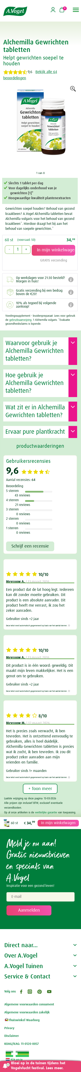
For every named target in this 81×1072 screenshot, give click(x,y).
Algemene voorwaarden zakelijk (27, 1012)
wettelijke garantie (46, 812)
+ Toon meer (40, 788)
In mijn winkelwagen (58, 823)
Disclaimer (11, 1036)
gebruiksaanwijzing (20, 320)
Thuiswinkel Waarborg (22, 1020)
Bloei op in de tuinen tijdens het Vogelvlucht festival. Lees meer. (38, 1065)
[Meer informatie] (69, 625)
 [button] (76, 10)
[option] (40, 128)
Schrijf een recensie (30, 546)
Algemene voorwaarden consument (29, 1004)
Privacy (9, 1028)
